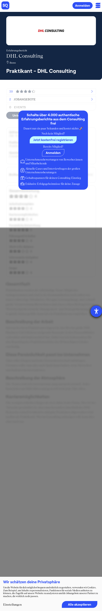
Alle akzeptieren (79, 604)
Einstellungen (12, 604)
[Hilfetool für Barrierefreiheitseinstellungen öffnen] (96, 311)
